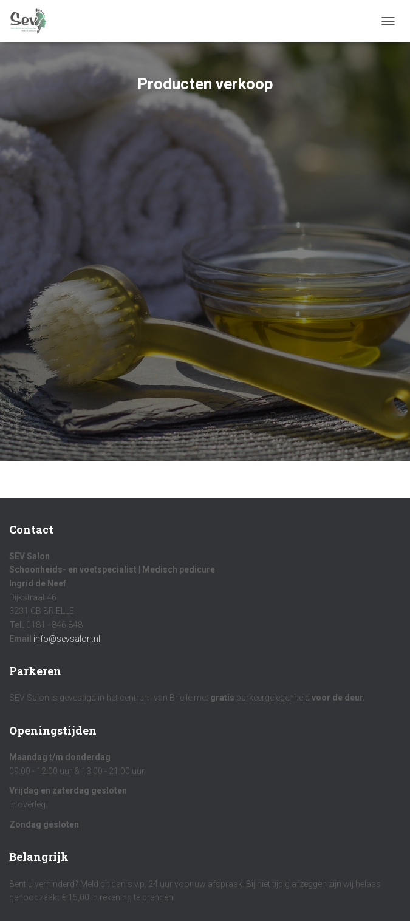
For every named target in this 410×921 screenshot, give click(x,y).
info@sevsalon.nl (66, 639)
